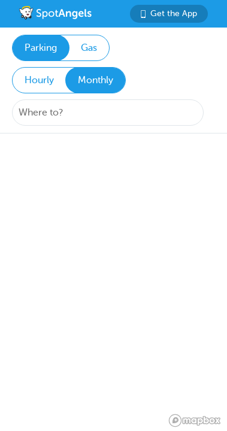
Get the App (169, 13)
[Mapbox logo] (194, 420)
